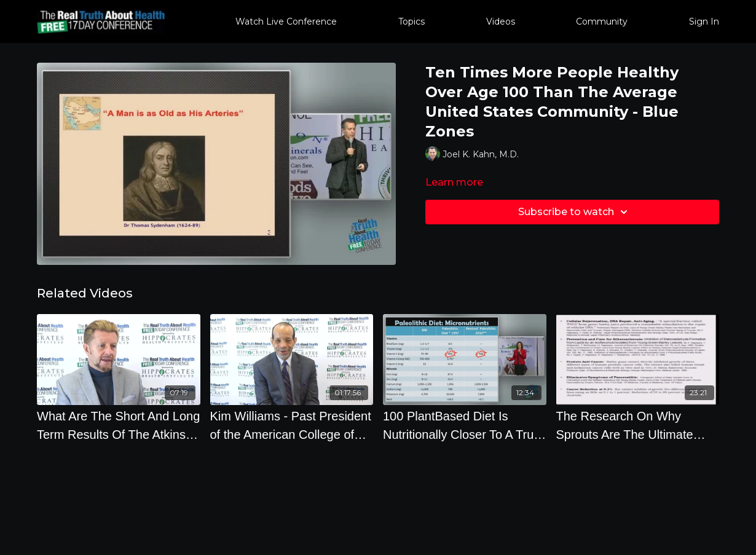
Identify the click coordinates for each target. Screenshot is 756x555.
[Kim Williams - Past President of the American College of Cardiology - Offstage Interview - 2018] (292, 425)
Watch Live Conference (286, 21)
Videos (500, 21)
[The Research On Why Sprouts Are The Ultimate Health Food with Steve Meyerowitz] (638, 425)
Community (602, 21)
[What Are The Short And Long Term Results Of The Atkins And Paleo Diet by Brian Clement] (118, 425)
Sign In (704, 21)
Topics (411, 21)
